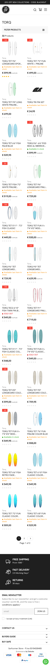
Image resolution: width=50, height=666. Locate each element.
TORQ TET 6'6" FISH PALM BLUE (11, 144)
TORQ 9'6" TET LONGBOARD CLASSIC (9, 268)
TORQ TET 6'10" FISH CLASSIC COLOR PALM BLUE (37, 473)
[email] (18, 611)
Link (30, 618)
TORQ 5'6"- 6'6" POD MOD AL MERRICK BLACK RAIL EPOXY (36, 144)
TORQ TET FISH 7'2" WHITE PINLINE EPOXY (11, 186)
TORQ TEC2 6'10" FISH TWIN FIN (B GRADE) (10, 309)
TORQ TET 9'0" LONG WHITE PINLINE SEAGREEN (12, 103)
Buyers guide (24, 636)
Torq (4, 58)
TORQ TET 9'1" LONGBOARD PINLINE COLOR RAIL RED (37, 309)
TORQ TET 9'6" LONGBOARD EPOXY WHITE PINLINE (12, 62)
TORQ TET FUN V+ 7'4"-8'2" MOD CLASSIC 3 (36, 227)
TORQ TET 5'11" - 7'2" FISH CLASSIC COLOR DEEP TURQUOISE (12, 350)
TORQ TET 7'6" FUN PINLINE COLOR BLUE (37, 432)
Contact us (24, 628)
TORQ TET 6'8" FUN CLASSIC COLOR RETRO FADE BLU (36, 515)
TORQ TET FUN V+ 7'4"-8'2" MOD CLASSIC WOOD (11, 432)
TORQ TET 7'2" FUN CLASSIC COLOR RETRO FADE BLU (11, 515)
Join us (41, 611)
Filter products (12, 29)
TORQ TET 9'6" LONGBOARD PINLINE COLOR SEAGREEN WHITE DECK (37, 186)
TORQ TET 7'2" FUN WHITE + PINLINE (36, 62)
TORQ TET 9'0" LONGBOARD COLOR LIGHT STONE (37, 391)
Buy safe (24, 641)
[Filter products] (43, 30)
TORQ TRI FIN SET (35, 102)
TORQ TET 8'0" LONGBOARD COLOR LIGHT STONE (12, 391)
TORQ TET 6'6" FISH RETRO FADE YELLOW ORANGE (11, 473)
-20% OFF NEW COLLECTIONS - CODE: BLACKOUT (25, 2)
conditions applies (10, 604)
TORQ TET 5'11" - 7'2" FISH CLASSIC (12, 227)
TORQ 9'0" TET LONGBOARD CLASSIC (34, 268)
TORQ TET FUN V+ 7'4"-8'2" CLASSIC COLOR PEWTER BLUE (36, 350)
